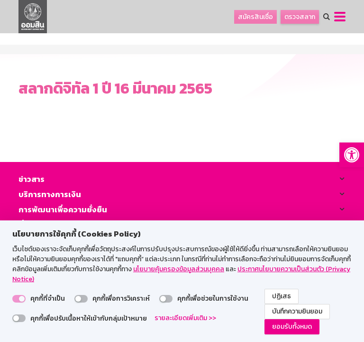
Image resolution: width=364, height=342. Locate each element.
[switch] (19, 299)
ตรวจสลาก (299, 17)
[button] (351, 154)
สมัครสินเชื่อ (255, 17)
